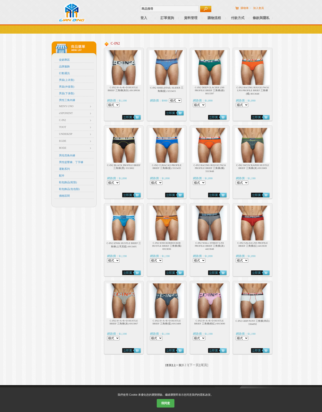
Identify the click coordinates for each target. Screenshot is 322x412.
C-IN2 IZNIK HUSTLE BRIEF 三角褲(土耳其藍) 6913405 (124, 245)
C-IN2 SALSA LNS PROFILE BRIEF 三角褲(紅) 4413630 (252, 244)
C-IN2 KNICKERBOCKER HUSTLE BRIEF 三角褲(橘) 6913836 (166, 246)
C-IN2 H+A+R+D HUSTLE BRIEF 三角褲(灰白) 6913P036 (124, 89)
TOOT (62, 127)
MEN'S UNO (66, 106)
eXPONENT (66, 113)
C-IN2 (62, 120)
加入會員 (258, 8)
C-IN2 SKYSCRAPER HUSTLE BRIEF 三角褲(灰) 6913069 (252, 166)
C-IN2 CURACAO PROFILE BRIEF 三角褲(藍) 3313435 (166, 166)
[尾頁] (204, 365)
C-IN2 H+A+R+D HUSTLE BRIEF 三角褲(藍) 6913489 (167, 322)
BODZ (62, 147)
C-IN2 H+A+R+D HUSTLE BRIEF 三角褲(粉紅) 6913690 (209, 322)
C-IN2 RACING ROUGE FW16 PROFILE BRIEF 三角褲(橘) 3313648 (210, 168)
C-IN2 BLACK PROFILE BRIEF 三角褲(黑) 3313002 (123, 166)
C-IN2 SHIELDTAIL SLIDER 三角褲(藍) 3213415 (166, 89)
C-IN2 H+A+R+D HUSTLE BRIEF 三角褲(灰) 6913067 (124, 322)
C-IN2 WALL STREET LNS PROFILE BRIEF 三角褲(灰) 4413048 (210, 246)
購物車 (245, 8)
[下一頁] (194, 365)
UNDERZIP (65, 134)
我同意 (165, 403)
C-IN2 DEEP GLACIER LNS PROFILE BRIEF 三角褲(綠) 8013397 (210, 90)
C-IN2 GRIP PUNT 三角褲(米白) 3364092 (253, 322)
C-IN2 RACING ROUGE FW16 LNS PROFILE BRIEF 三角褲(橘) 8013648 (253, 90)
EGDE (62, 140)
